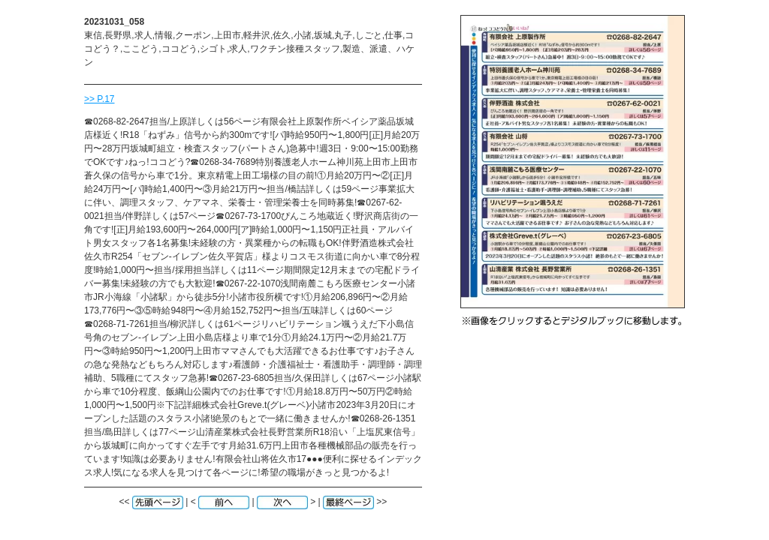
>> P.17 (99, 99)
